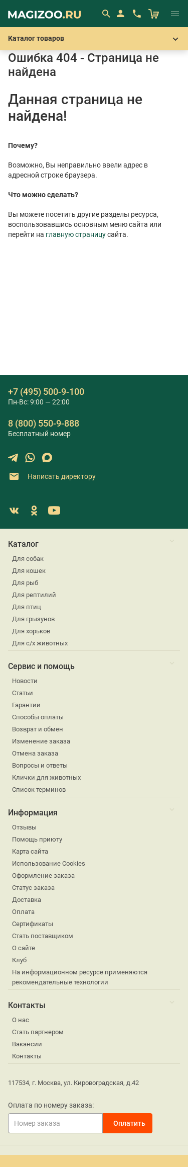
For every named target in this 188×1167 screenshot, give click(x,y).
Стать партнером (38, 1032)
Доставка (26, 899)
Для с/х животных (40, 643)
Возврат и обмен (37, 729)
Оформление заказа (43, 875)
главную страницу (76, 234)
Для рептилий (34, 595)
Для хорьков (31, 631)
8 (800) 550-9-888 (43, 423)
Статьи (22, 693)
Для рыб (25, 583)
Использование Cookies (48, 863)
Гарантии (26, 705)
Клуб (19, 960)
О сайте (23, 948)
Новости (25, 681)
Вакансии (27, 1044)
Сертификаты (32, 924)
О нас (20, 1020)
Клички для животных (46, 777)
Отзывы (24, 827)
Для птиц (26, 607)
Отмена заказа (35, 753)
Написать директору (52, 476)
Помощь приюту (37, 839)
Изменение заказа (41, 741)
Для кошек (29, 570)
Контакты (27, 1056)
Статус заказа (33, 887)
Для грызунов (33, 619)
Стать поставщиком (42, 936)
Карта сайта (30, 851)
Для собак (28, 558)
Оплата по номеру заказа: (51, 1105)
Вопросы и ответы (40, 765)
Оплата (23, 911)
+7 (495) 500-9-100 (46, 391)
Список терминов (39, 789)
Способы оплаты (38, 717)
